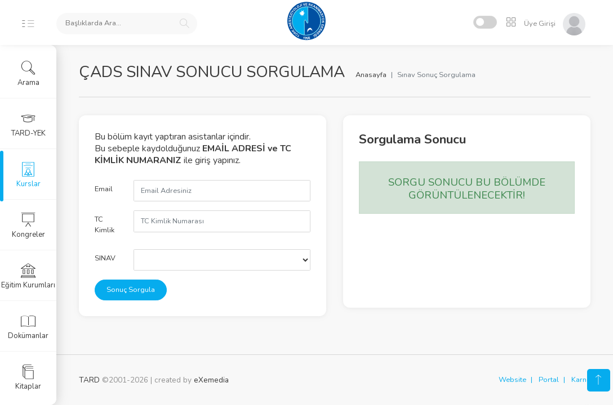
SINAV (105, 258)
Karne (580, 380)
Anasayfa (371, 75)
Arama (28, 74)
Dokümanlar (28, 327)
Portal (549, 380)
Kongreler (28, 226)
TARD (89, 380)
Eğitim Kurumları (28, 276)
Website (512, 380)
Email (104, 189)
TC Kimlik (104, 224)
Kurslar (28, 175)
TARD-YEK (28, 124)
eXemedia (211, 380)
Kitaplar (28, 377)
